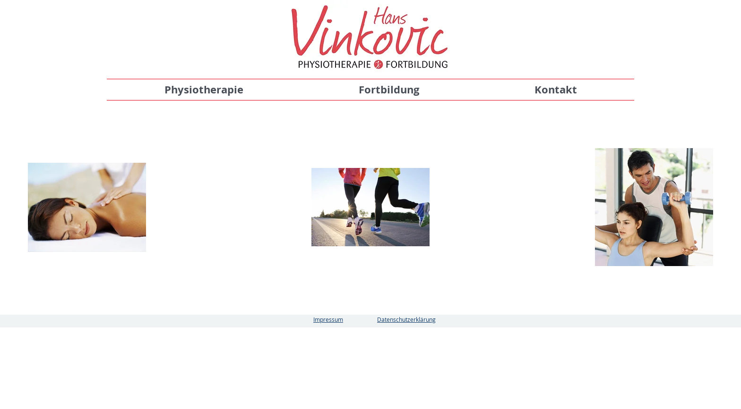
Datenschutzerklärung (406, 319)
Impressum (328, 319)
